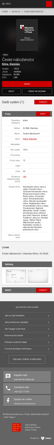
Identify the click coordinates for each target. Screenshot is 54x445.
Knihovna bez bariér (14, 335)
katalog (16, 12)
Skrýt (43, 114)
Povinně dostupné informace (18, 349)
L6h (24, 176)
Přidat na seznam (37, 91)
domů (5, 12)
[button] (27, 35)
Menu (6, 3)
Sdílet (11, 91)
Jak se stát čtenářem (14, 315)
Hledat (47, 2)
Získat (27, 84)
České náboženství (33, 12)
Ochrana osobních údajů (16, 342)
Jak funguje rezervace (15, 329)
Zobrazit (43, 102)
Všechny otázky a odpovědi (27, 359)
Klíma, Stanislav (11, 64)
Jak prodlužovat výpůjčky (16, 322)
